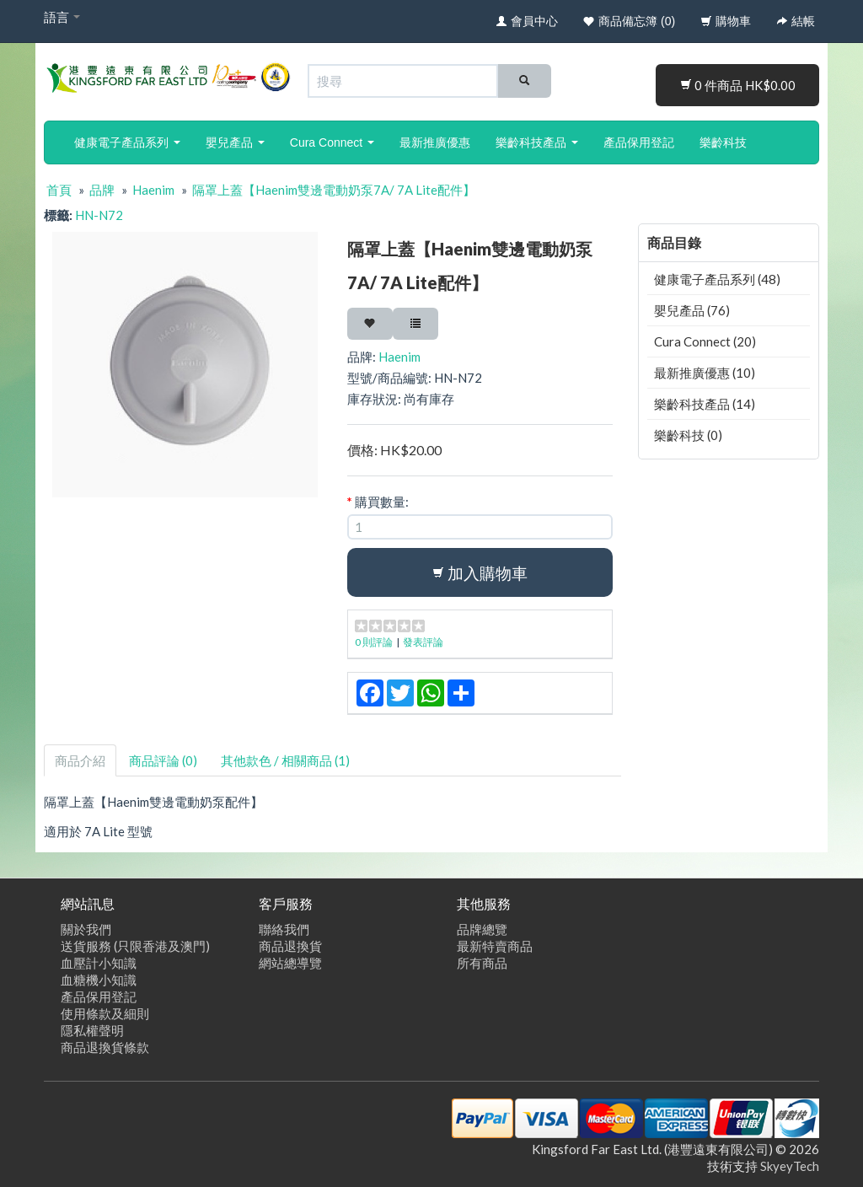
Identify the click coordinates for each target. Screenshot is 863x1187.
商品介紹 (80, 760)
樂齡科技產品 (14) (704, 403)
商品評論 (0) (163, 760)
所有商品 (482, 962)
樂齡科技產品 (537, 142)
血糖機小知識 (99, 979)
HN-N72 (99, 215)
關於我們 (86, 929)
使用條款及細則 (105, 1013)
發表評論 (423, 642)
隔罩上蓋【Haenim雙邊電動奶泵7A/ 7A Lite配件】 (333, 189)
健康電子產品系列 (127, 142)
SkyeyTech (789, 1166)
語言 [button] (62, 16)
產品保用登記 (638, 142)
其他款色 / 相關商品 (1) (285, 760)
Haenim (153, 189)
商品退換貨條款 (105, 1047)
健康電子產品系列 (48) (717, 279)
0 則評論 (374, 642)
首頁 (59, 189)
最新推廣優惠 (434, 142)
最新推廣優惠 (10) (704, 372)
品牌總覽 (482, 929)
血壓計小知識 (99, 962)
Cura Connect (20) (705, 341)
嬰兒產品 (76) (692, 310)
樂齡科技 (723, 142)
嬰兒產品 (235, 142)
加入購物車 (480, 573)
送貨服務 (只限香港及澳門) (135, 945)
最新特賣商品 (495, 945)
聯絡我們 (284, 929)
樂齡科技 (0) (688, 435)
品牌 (102, 189)
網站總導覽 (290, 962)
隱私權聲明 (92, 1030)
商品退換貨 (290, 945)
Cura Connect (332, 142)
